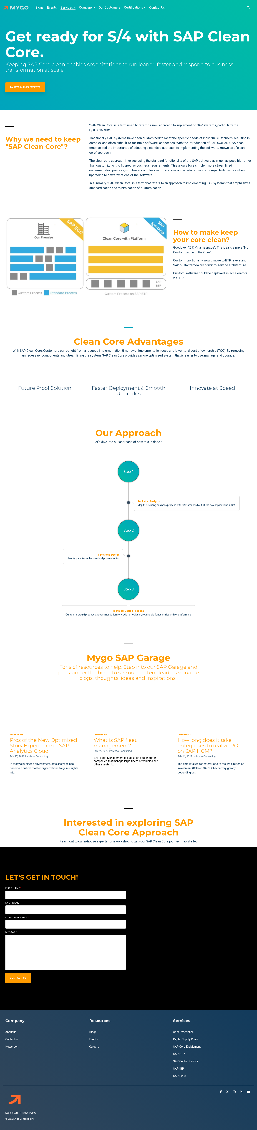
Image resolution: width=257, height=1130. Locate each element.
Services (68, 7)
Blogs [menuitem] (93, 1032)
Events (52, 7)
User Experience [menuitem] (183, 1032)
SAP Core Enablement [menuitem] (187, 1046)
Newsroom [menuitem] (12, 1046)
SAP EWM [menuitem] (179, 1076)
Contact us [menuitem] (12, 1039)
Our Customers (109, 7)
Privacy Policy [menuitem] (28, 1112)
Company (87, 7)
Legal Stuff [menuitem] (11, 1112)
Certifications (135, 7)
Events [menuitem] (93, 1039)
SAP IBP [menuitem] (178, 1068)
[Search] (248, 8)
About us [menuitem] (10, 1032)
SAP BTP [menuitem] (179, 1054)
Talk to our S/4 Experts (25, 87)
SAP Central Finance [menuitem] (185, 1061)
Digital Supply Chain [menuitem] (185, 1039)
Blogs (40, 7)
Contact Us (157, 7)
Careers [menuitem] (94, 1046)
